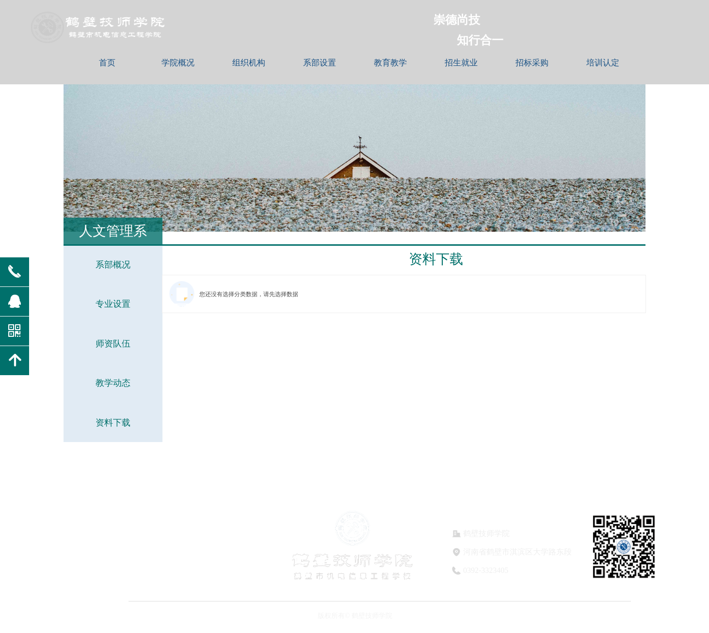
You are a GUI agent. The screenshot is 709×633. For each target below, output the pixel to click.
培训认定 (602, 62)
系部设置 (319, 62)
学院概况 (177, 62)
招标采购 (532, 62)
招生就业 (461, 62)
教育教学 (390, 62)
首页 (107, 62)
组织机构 (248, 62)
